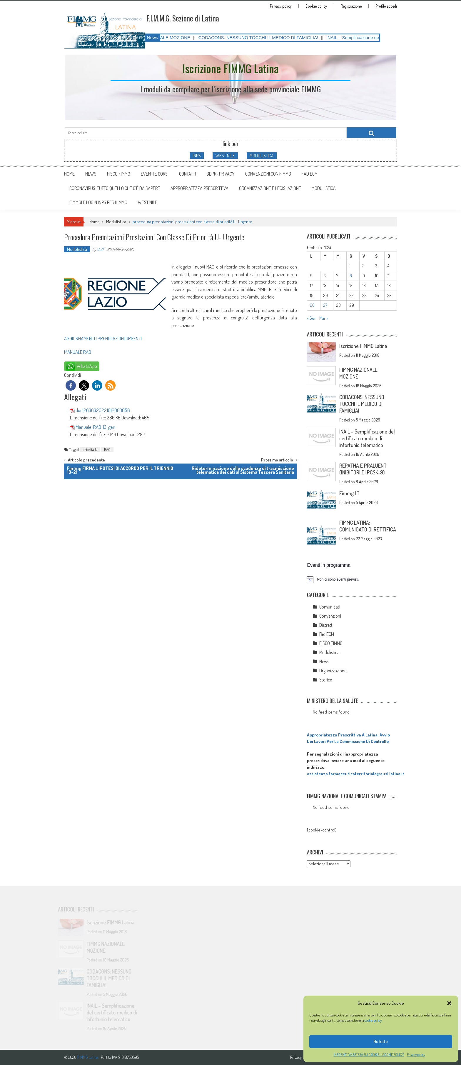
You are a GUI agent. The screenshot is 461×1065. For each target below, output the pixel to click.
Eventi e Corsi (154, 174)
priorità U (90, 449)
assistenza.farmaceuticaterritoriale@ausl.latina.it (355, 773)
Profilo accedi (386, 6)
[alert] (352, 579)
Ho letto (381, 1041)
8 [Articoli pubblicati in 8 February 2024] (351, 276)
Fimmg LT (349, 493)
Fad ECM (310, 174)
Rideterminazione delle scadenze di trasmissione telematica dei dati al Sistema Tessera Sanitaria (243, 470)
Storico (325, 680)
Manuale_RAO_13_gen (95, 427)
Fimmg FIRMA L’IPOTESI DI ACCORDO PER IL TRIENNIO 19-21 (120, 470)
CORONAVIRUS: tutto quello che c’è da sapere (114, 188)
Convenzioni (330, 616)
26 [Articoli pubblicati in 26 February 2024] (312, 305)
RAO (107, 449)
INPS (197, 156)
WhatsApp (87, 366)
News (90, 174)
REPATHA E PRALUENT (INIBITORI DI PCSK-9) (363, 469)
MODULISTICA (262, 156)
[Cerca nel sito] (371, 132)
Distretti (326, 625)
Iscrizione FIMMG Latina (363, 346)
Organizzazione (332, 671)
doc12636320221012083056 (103, 410)
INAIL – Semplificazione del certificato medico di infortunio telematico (367, 438)
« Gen (312, 318)
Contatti (187, 174)
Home (69, 174)
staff (100, 249)
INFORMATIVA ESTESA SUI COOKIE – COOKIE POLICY (369, 1054)
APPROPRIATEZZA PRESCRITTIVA (199, 188)
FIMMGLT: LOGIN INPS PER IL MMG (98, 202)
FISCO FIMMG (118, 174)
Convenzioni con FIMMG (268, 174)
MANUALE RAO (77, 352)
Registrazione (351, 6)
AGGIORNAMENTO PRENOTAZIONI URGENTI (103, 338)
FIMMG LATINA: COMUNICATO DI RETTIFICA (367, 526)
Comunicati (329, 607)
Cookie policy (316, 6)
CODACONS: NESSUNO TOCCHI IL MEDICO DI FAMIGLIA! (270, 37)
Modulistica (116, 221)
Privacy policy (416, 1054)
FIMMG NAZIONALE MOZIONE (171, 37)
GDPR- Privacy (220, 174)
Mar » (323, 318)
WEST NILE (225, 156)
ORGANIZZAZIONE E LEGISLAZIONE (270, 188)
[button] (449, 1003)
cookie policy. (374, 1020)
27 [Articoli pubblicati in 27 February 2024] (325, 305)
